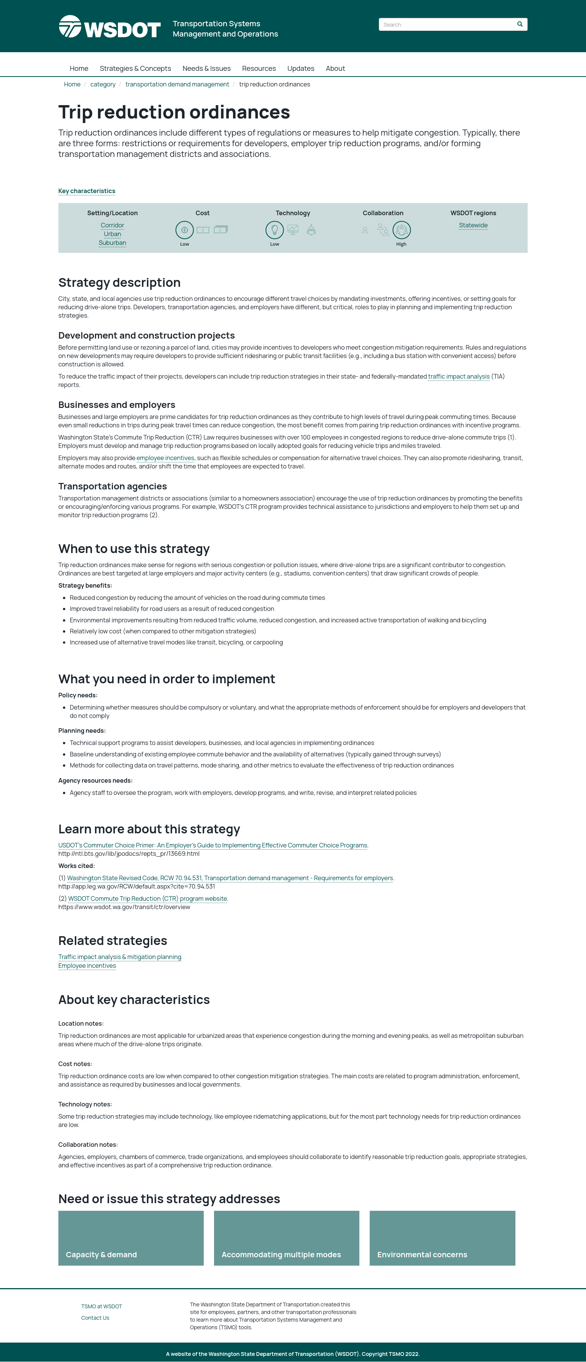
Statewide (473, 225)
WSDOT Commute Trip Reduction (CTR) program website (147, 898)
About (335, 68)
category (103, 84)
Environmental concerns (422, 1254)
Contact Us (95, 1317)
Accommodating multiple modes (281, 1254)
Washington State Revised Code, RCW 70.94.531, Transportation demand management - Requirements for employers (230, 878)
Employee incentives (87, 965)
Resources (259, 68)
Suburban (112, 242)
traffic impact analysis (459, 376)
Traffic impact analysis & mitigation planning (120, 957)
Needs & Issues (207, 68)
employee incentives (165, 458)
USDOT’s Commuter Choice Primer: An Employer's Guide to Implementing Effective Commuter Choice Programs (212, 845)
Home (79, 68)
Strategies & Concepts (135, 68)
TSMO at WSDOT (101, 1306)
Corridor (112, 225)
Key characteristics (86, 191)
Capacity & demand (101, 1254)
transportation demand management (177, 84)
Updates (301, 68)
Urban (112, 234)
